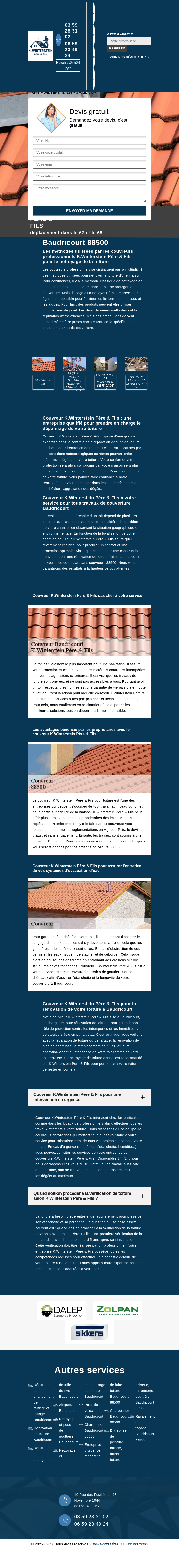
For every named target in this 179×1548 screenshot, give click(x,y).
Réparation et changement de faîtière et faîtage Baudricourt (42, 1402)
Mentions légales (108, 1544)
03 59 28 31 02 (71, 30)
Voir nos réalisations (129, 57)
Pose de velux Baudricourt (93, 1410)
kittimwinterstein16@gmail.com (64, 92)
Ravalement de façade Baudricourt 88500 (143, 1428)
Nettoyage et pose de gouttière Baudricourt (67, 1430)
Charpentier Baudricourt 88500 (93, 1430)
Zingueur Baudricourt (67, 1408)
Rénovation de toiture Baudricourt (42, 1434)
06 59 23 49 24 (71, 49)
